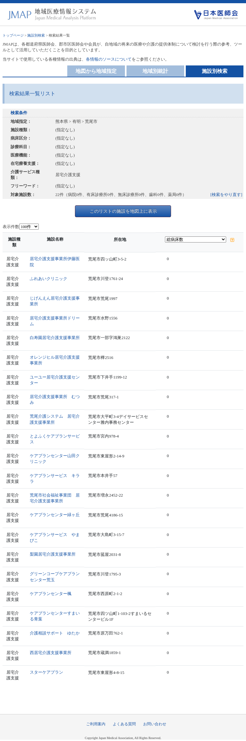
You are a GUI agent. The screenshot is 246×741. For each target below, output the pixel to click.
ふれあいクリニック (48, 278)
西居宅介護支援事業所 (50, 652)
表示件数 (11, 226)
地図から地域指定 (96, 71)
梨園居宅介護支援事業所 (53, 554)
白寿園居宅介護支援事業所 (55, 337)
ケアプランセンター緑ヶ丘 (55, 514)
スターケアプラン (46, 672)
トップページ (13, 35)
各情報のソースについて (109, 59)
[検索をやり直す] (226, 194)
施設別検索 (36, 35)
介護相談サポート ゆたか (55, 633)
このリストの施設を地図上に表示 (123, 211)
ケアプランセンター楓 (50, 593)
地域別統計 (155, 71)
